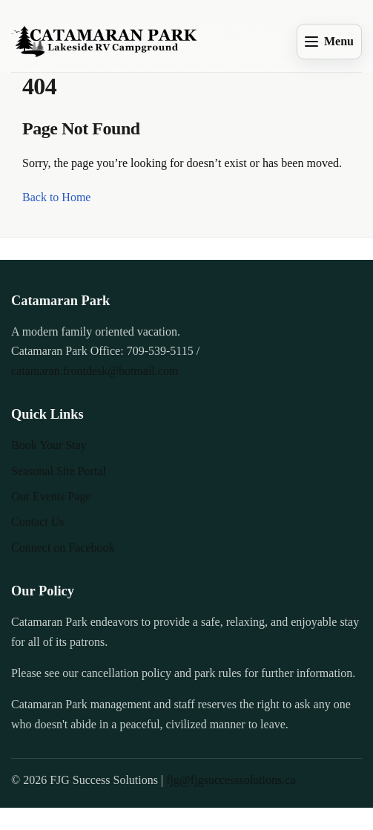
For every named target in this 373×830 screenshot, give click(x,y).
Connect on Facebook (63, 547)
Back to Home (56, 197)
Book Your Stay (49, 445)
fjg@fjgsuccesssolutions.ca (230, 780)
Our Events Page (51, 496)
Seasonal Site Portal (58, 471)
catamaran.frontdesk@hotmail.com (94, 371)
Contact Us (38, 521)
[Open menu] (329, 41)
